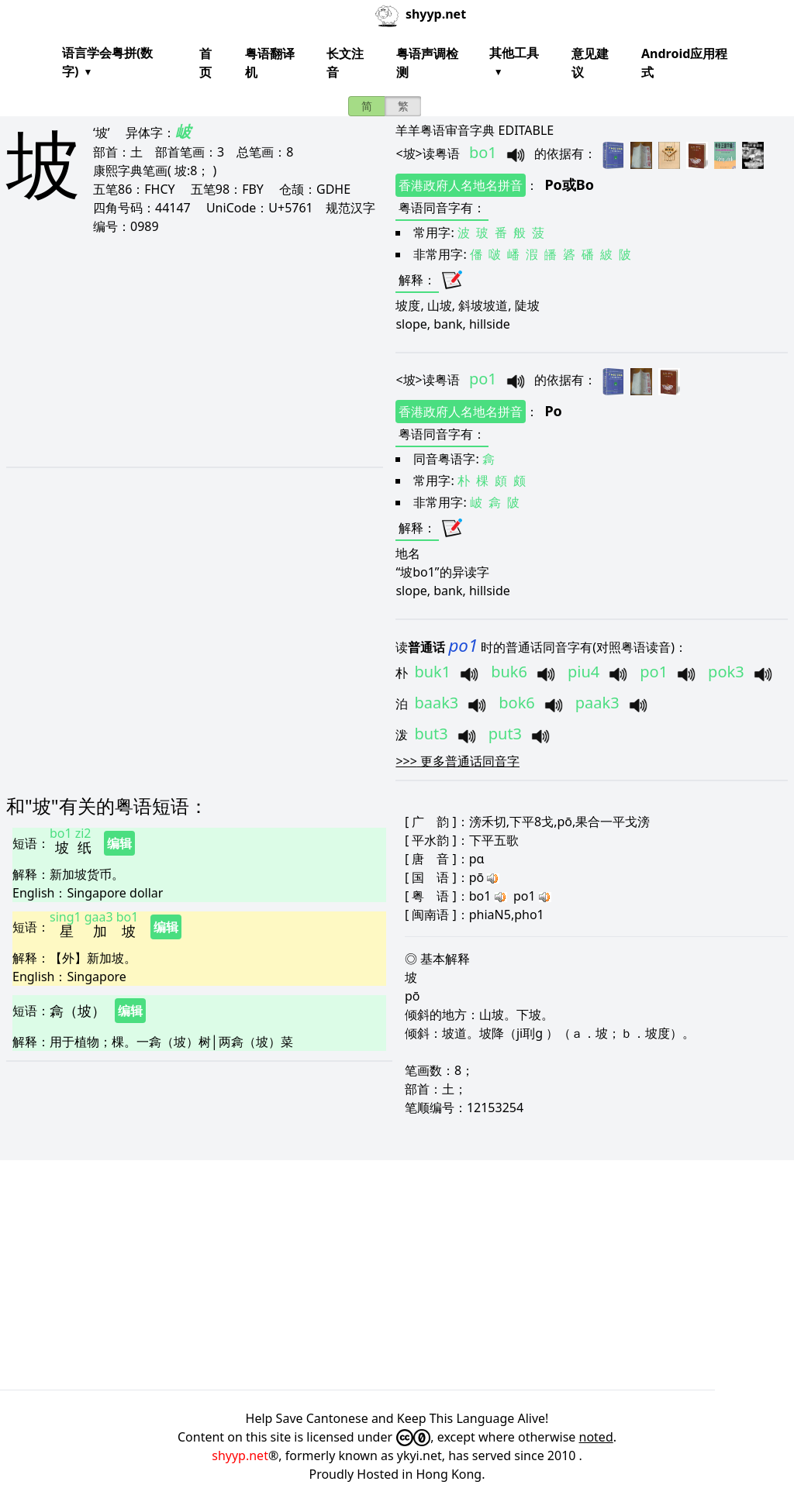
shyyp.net (240, 1455)
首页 (205, 63)
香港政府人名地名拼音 (461, 185)
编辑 (119, 843)
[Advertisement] (190, 350)
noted (596, 1436)
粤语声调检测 (427, 63)
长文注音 (345, 63)
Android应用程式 (684, 63)
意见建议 (590, 63)
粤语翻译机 (270, 63)
